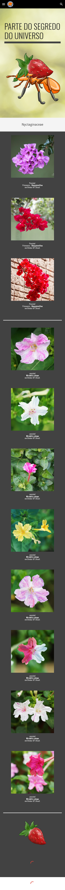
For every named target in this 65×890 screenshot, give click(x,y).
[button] (3, 4)
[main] (32, 32)
